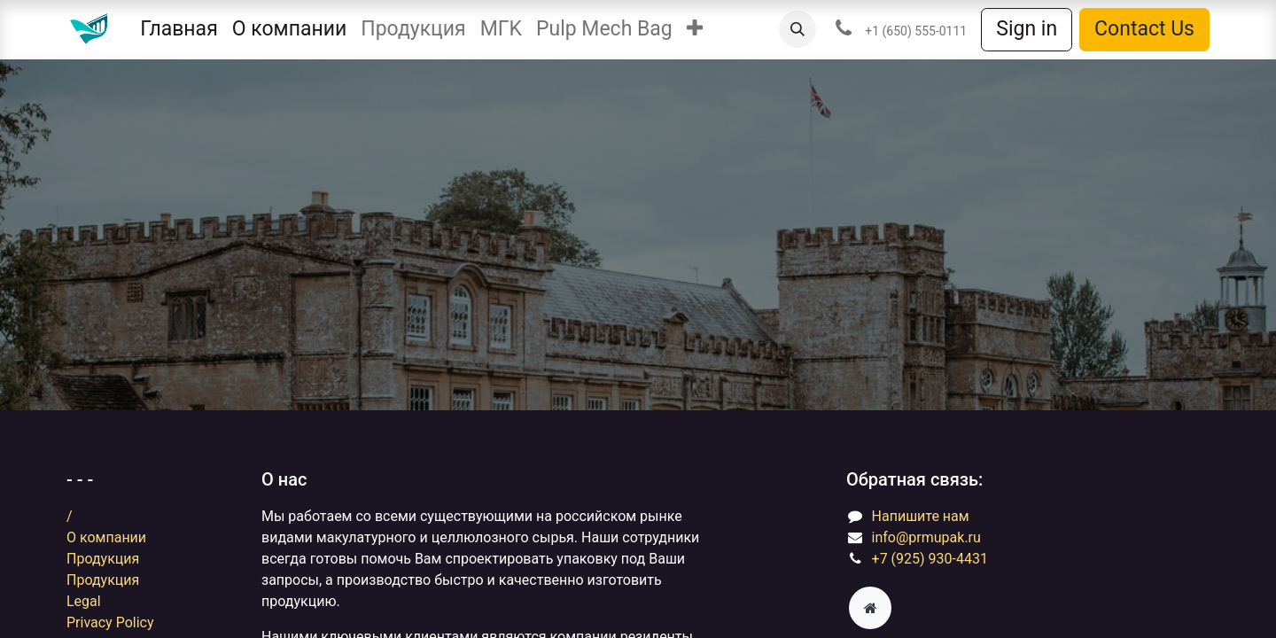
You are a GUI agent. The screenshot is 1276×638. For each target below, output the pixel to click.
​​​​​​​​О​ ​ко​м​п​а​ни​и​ (106, 537)
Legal (83, 601)
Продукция (102, 558)
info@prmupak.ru (926, 537)
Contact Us (1144, 29)
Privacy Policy (110, 622)
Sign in (1026, 29)
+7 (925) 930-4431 (930, 558)
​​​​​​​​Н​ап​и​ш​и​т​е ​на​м (920, 516)
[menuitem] (178, 29)
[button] (695, 29)
